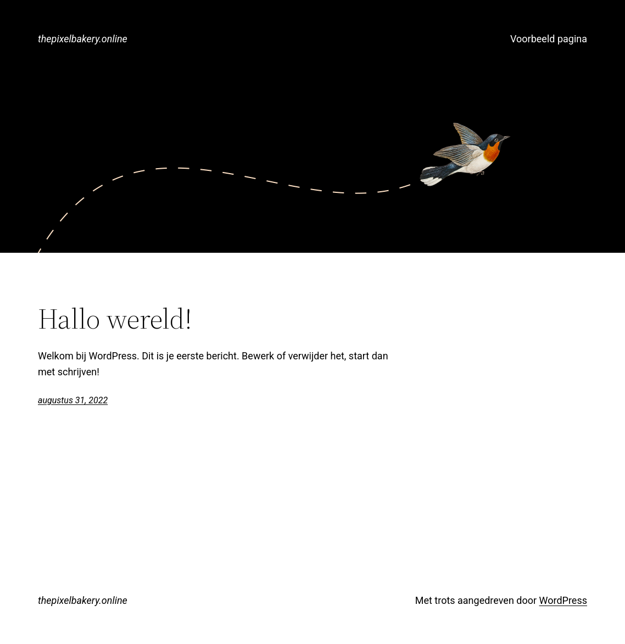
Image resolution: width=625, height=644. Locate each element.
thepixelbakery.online (82, 39)
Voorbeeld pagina (548, 39)
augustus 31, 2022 (73, 400)
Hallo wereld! (115, 318)
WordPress (563, 600)
